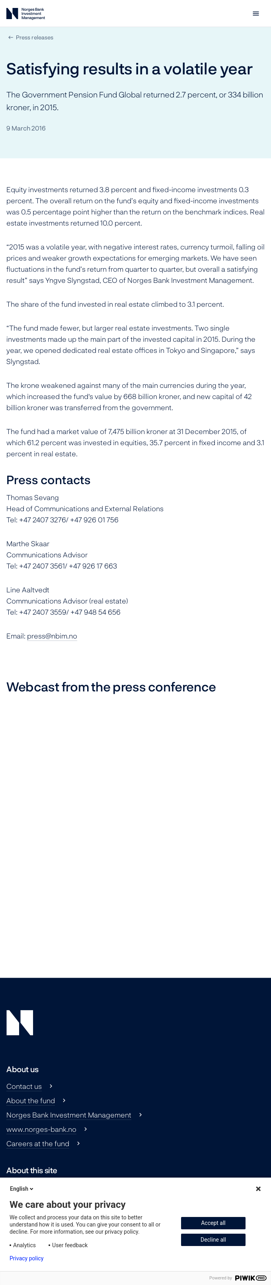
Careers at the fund (37, 1143)
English (22, 1189)
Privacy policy (26, 1258)
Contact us (24, 1086)
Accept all (213, 1223)
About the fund (30, 1100)
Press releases (34, 37)
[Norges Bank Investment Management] (25, 15)
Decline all (213, 1239)
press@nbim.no (52, 635)
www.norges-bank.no (41, 1129)
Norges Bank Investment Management (68, 1114)
